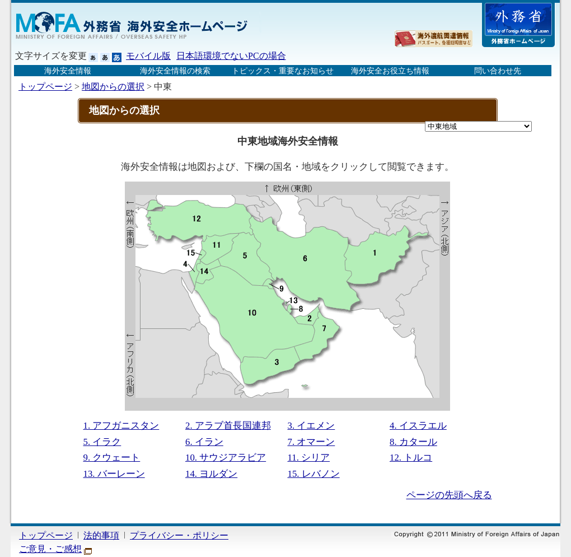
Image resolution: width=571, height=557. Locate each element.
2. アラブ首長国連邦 (228, 425)
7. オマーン (311, 442)
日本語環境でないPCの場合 (231, 56)
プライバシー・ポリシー (179, 535)
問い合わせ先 (497, 70)
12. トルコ (411, 457)
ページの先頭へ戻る (449, 495)
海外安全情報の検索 (175, 70)
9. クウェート (112, 457)
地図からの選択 (113, 86)
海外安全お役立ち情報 (390, 70)
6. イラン (204, 442)
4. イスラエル (418, 425)
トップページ (45, 86)
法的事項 (101, 535)
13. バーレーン (114, 473)
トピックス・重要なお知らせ (283, 70)
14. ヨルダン (211, 473)
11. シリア (309, 457)
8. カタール (413, 442)
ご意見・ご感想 (50, 549)
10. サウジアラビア (225, 457)
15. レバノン (314, 473)
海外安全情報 (67, 70)
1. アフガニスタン (121, 425)
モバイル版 (148, 56)
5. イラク (102, 442)
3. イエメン (311, 425)
